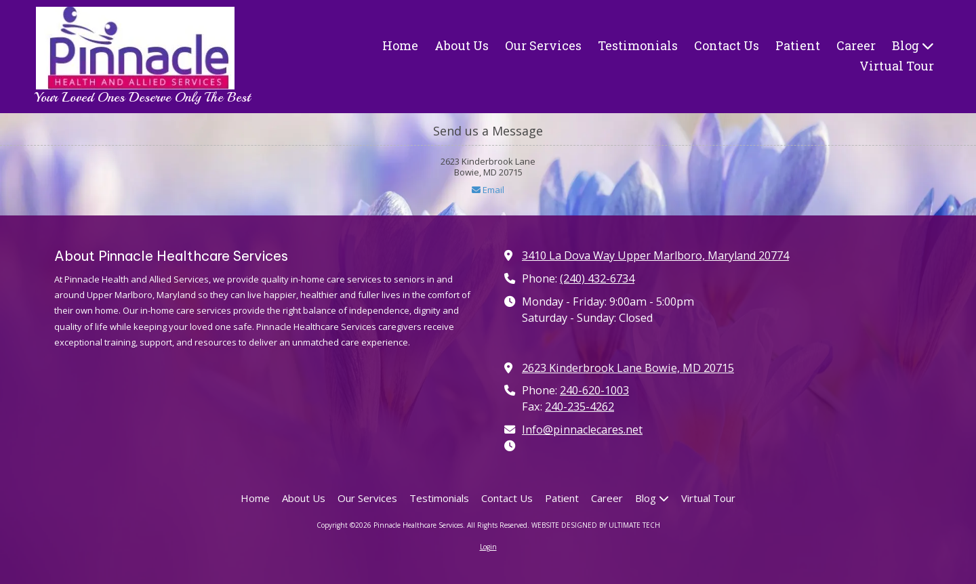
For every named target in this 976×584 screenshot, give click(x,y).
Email (488, 190)
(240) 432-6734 (597, 278)
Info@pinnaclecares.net (582, 429)
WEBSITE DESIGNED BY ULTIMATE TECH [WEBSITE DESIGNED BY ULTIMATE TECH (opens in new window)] (595, 525)
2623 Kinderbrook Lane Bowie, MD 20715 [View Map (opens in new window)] (628, 367)
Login (488, 546)
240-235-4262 (579, 406)
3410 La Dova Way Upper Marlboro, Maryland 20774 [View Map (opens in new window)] (655, 255)
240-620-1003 (594, 390)
